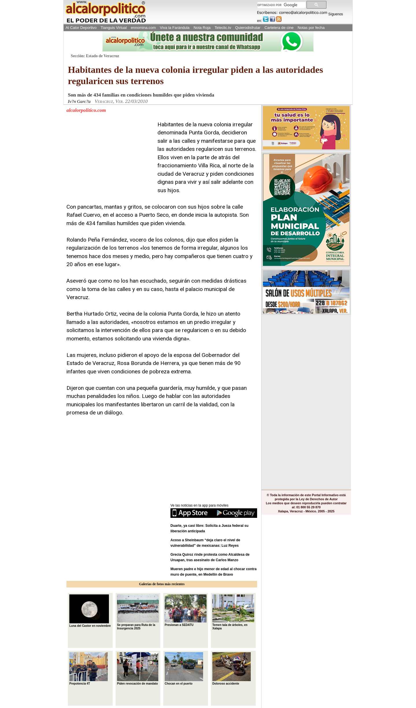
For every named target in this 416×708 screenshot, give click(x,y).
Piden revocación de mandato (137, 668)
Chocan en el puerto (184, 668)
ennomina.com (143, 27)
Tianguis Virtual (114, 27)
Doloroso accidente (231, 668)
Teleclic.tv (223, 27)
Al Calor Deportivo (81, 27)
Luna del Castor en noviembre (90, 610)
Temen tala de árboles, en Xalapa (233, 612)
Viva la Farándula (175, 27)
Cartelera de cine (279, 27)
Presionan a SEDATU (186, 610)
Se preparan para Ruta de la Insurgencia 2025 (138, 612)
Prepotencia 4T (88, 668)
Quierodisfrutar (247, 27)
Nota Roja (202, 27)
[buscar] (280, 5)
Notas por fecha (311, 27)
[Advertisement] (109, 157)
